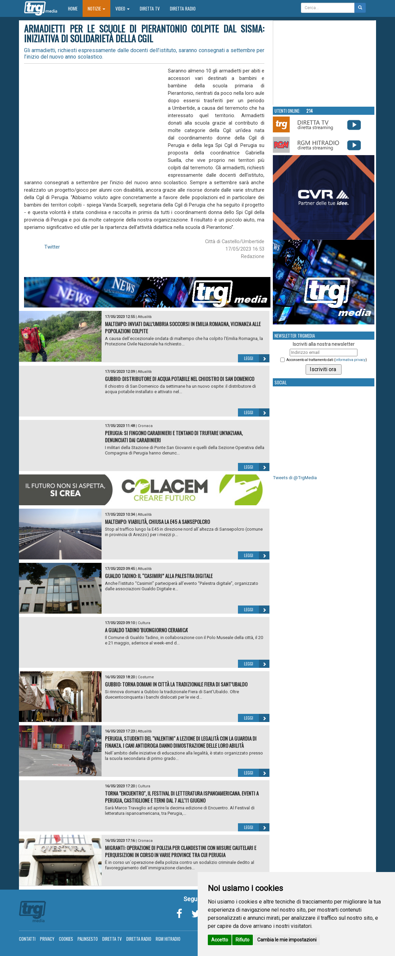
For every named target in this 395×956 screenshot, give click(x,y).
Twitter (52, 247)
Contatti (27, 938)
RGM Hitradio (168, 938)
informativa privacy (350, 360)
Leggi (256, 358)
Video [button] (122, 8)
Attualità (145, 317)
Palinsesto (88, 938)
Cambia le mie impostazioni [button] (286, 939)
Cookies (66, 938)
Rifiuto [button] (242, 939)
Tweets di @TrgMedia (295, 477)
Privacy (47, 938)
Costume (146, 677)
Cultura (144, 623)
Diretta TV (150, 8)
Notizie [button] (96, 8)
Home (75, 8)
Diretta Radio (183, 8)
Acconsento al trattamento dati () (326, 360)
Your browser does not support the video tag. (324, 63)
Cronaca (145, 426)
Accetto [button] (219, 939)
